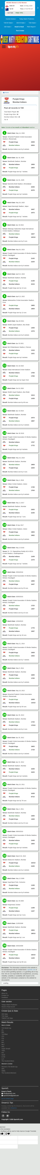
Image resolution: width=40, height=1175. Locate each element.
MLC (3, 1044)
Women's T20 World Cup (9, 1067)
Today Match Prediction (26, 19)
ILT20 (3, 1057)
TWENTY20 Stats (7, 1018)
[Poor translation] (7, 1134)
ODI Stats (5, 1014)
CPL (3, 1036)
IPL (3, 1030)
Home (6, 92)
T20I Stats (5, 1016)
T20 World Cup (6, 1028)
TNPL (3, 1051)
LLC (3, 1059)
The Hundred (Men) (8, 1061)
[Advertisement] (19, 70)
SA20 (3, 1055)
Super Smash (6, 1048)
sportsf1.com (31, 969)
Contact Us (5, 995)
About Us (4, 993)
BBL (3, 1032)
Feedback (5, 997)
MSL (3, 1046)
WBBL (4, 1071)
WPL (3, 1069)
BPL (3, 1042)
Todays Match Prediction (9, 1005)
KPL (3, 1053)
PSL (3, 1038)
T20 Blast (5, 1034)
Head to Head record (8, 1007)
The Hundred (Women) (9, 1073)
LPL (3, 1040)
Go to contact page (8, 1098)
